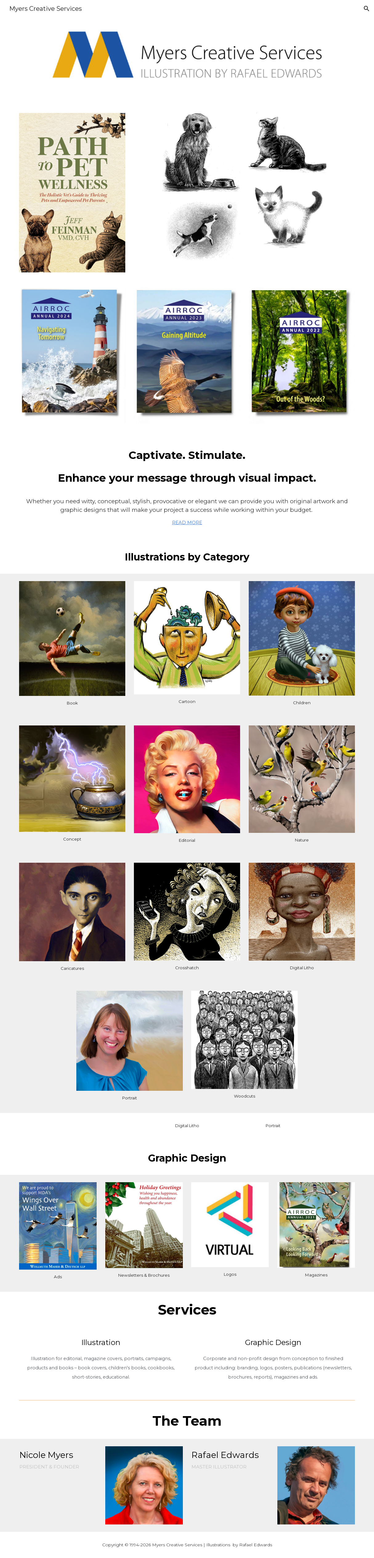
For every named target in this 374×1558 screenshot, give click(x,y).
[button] (366, 8)
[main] (187, 466)
